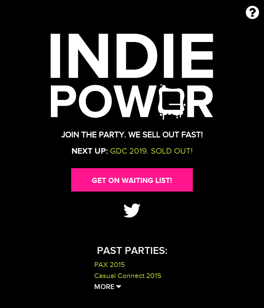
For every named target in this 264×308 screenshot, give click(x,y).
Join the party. (93, 134)
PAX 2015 (109, 264)
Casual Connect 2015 (127, 275)
